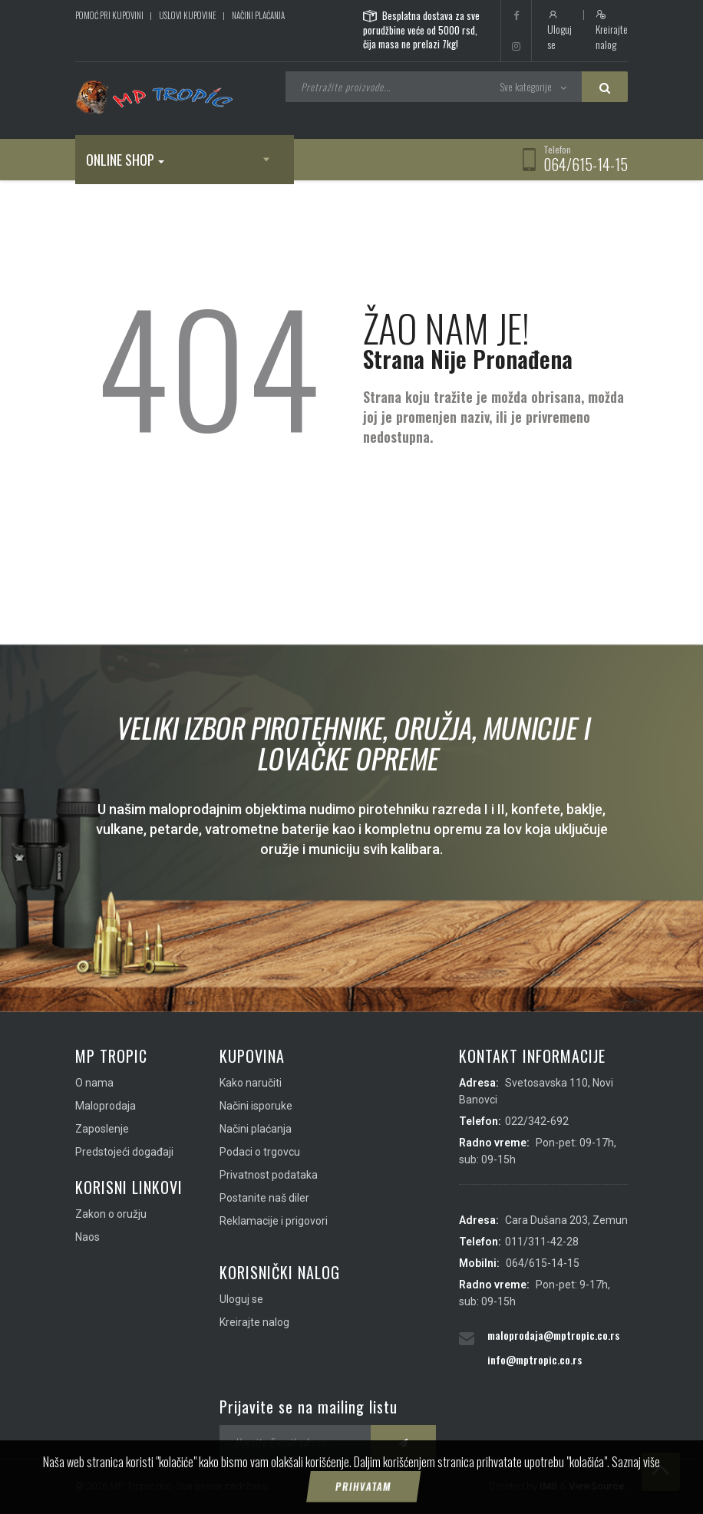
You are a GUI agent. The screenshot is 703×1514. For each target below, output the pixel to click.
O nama (94, 1083)
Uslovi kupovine (187, 15)
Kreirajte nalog (612, 30)
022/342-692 (537, 1121)
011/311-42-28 (542, 1241)
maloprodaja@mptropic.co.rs (553, 1335)
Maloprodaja (105, 1106)
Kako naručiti (250, 1083)
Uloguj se (559, 30)
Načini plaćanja (258, 15)
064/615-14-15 (585, 164)
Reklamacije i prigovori (273, 1221)
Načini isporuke (255, 1106)
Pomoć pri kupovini (109, 15)
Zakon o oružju (111, 1214)
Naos (87, 1237)
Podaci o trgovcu (259, 1152)
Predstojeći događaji (124, 1152)
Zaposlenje (102, 1129)
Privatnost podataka (268, 1175)
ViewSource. (598, 1486)
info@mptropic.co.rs (534, 1359)
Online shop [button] (125, 160)
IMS (548, 1486)
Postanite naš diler (264, 1198)
